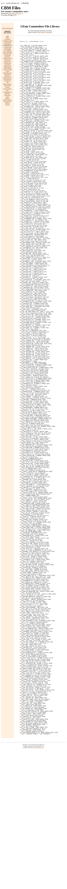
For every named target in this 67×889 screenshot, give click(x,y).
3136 (21, 785)
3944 (21, 680)
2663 (21, 807)
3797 (21, 692)
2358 (21, 830)
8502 (21, 411)
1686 (21, 868)
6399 (21, 520)
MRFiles (7, 93)
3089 (21, 795)
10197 (21, 274)
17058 (21, 79)
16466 (21, 95)
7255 (21, 488)
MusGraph (7, 95)
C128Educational (7, 41)
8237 (21, 430)
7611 (21, 462)
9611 (21, 322)
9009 (21, 366)
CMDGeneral (7, 66)
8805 (21, 379)
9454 (21, 334)
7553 (21, 465)
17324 (21, 72)
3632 (21, 724)
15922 (21, 108)
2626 (21, 820)
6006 (21, 561)
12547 (21, 245)
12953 (21, 200)
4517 (21, 635)
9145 (21, 360)
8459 (21, 421)
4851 (21, 612)
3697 (21, 715)
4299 (21, 657)
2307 (21, 839)
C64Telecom (7, 63)
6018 (21, 555)
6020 (21, 552)
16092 (21, 98)
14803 (21, 143)
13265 (21, 178)
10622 (21, 255)
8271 (21, 424)
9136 (21, 363)
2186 (21, 849)
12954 (21, 197)
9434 (21, 341)
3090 (21, 791)
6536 (21, 507)
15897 (21, 114)
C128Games (7, 42)
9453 (21, 338)
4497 (21, 638)
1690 (21, 858)
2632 (21, 814)
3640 (21, 721)
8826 (21, 373)
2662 (21, 811)
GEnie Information (7, 28)
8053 (21, 446)
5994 (21, 564)
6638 (21, 504)
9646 (21, 302)
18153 (21, 53)
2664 (21, 804)
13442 (21, 165)
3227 (21, 772)
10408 (21, 264)
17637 (21, 69)
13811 (21, 159)
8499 (21, 417)
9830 (21, 293)
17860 (21, 63)
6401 (21, 517)
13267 (21, 171)
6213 (21, 533)
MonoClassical (7, 92)
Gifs (7, 82)
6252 (21, 526)
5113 (21, 603)
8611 (21, 395)
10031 (21, 277)
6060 (21, 542)
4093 (21, 667)
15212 (21, 130)
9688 (21, 296)
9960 (21, 283)
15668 (21, 117)
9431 (21, 350)
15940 (21, 101)
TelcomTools (7, 101)
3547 (21, 734)
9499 (21, 331)
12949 (21, 213)
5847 (21, 584)
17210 (21, 76)
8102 (21, 440)
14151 (21, 152)
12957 (21, 187)
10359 (21, 267)
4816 (21, 616)
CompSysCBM (7, 69)
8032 (21, 449)
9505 (21, 328)
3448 (21, 743)
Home (2, 3)
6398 (21, 523)
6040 (21, 549)
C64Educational (7, 58)
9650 (21, 299)
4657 (21, 622)
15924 (21, 104)
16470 (21, 92)
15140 (21, 133)
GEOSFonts (7, 81)
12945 (21, 226)
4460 (21, 644)
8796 (21, 386)
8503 (21, 408)
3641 (21, 718)
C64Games (7, 60)
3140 (21, 775)
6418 (21, 510)
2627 (21, 817)
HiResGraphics (7, 84)
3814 (21, 686)
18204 (21, 47)
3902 (21, 683)
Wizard (7, 105)
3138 (21, 782)
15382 (21, 124)
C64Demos (7, 57)
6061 (21, 539)
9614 (21, 312)
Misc (7, 90)
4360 (21, 654)
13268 (21, 168)
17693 (21, 66)
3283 (21, 756)
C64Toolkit (7, 65)
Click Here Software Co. (16, 13)
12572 (21, 242)
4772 (21, 619)
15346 (21, 127)
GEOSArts (7, 76)
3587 (21, 727)
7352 (21, 475)
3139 (21, 779)
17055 (21, 85)
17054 (21, 88)
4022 (21, 670)
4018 (21, 673)
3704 (21, 711)
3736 (21, 708)
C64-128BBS (7, 50)
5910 (21, 574)
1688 (21, 865)
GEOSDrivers (7, 79)
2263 (21, 842)
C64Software (7, 61)
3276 (21, 763)
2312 (21, 836)
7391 (21, 472)
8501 (21, 414)
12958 (21, 184)
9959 (21, 286)
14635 (21, 146)
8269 (21, 427)
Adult (7, 36)
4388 (21, 651)
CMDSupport (7, 68)
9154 (21, 357)
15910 (21, 111)
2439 (21, 826)
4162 (21, 664)
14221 (21, 149)
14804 (21, 140)
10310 (21, 271)
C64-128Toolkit (7, 52)
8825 (21, 376)
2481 (21, 823)
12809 (21, 235)
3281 (21, 759)
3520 (21, 737)
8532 (21, 398)
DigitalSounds (7, 73)
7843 (21, 456)
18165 (21, 50)
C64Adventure (7, 53)
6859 (21, 497)
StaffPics (7, 98)
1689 (21, 862)
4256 (21, 660)
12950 (21, 210)
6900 (21, 494)
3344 (21, 753)
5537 (21, 590)
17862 (21, 56)
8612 (21, 392)
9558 (21, 325)
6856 (21, 501)
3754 (21, 705)
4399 (21, 648)
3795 (21, 699)
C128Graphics (7, 44)
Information (7, 85)
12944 (21, 229)
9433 (21, 344)
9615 (21, 309)
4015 (21, 676)
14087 (21, 155)
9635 (21, 306)
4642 (21, 625)
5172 (21, 600)
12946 (21, 223)
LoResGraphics (7, 89)
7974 (21, 453)
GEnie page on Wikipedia (44, 32)
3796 (21, 695)
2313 (21, 833)
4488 (21, 641)
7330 (21, 485)
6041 (21, 545)
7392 (21, 469)
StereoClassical (7, 100)
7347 (21, 481)
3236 (21, 766)
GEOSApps (7, 74)
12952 (21, 203)
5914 (21, 571)
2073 (21, 855)
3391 (21, 750)
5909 (21, 577)
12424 (21, 248)
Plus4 (7, 97)
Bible (7, 37)
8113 (21, 437)
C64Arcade (7, 55)
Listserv (7, 87)
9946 (21, 290)
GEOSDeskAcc (7, 77)
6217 (21, 529)
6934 (21, 491)
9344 (21, 354)
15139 (21, 136)
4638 (21, 628)
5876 (21, 580)
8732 (21, 389)
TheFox (7, 103)
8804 (21, 382)
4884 (21, 609)
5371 (21, 596)
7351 (21, 478)
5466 (21, 593)
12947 (21, 219)
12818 (21, 232)
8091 (21, 443)
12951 (21, 207)
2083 (21, 852)
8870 (21, 370)
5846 (21, 587)
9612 (21, 318)
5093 (21, 606)
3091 (21, 788)
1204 (21, 871)
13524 (21, 162)
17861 (21, 60)
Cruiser (7, 71)
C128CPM (7, 39)
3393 (21, 747)
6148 (21, 536)
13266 (21, 175)
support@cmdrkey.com (38, 886)
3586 (21, 731)
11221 (21, 251)
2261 (21, 846)
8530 (21, 402)
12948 (21, 216)
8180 (21, 433)
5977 (21, 568)
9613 (21, 315)
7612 (21, 459)
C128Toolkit (7, 49)
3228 (21, 769)
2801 (21, 801)
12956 (21, 191)
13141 (21, 181)
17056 (21, 82)
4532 (21, 632)
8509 (21, 405)
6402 (21, 513)
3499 (21, 740)
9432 (21, 347)
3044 (21, 798)
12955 (21, 194)
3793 (21, 702)
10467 (21, 258)
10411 (21, 261)
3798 (21, 689)
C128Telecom (7, 47)
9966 (21, 280)
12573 (21, 239)
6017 (21, 558)
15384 (21, 120)
